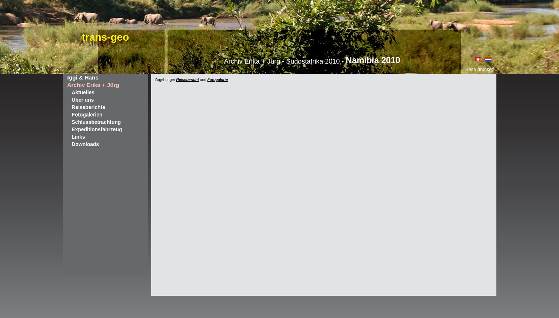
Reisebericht (187, 80)
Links (78, 137)
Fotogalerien (87, 115)
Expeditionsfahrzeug (97, 129)
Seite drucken (479, 69)
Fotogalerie (217, 80)
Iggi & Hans (83, 77)
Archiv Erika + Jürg (93, 85)
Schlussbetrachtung (96, 122)
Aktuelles (83, 92)
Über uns (83, 100)
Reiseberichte (89, 107)
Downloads (85, 144)
